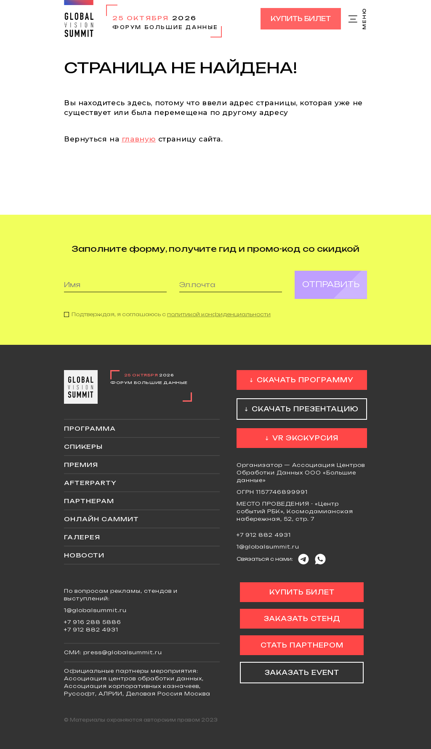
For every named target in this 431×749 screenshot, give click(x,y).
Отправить (330, 291)
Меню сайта (358, 18)
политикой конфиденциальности (219, 320)
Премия (81, 464)
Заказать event (302, 673)
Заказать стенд (302, 619)
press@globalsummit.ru (122, 652)
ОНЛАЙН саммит (101, 518)
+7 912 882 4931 (264, 535)
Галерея (82, 537)
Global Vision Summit (78, 18)
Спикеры (83, 446)
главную (139, 139)
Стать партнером (302, 645)
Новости (84, 555)
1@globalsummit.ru (268, 547)
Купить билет (301, 19)
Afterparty (90, 482)
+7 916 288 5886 (92, 622)
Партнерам (89, 500)
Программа (90, 428)
